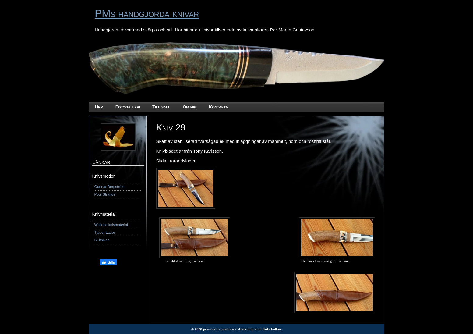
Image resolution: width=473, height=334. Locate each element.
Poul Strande (104, 194)
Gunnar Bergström (109, 187)
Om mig (190, 106)
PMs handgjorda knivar (147, 13)
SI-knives (101, 240)
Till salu (161, 106)
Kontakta (218, 106)
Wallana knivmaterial (111, 225)
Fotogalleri (127, 106)
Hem (99, 106)
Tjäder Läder (104, 232)
